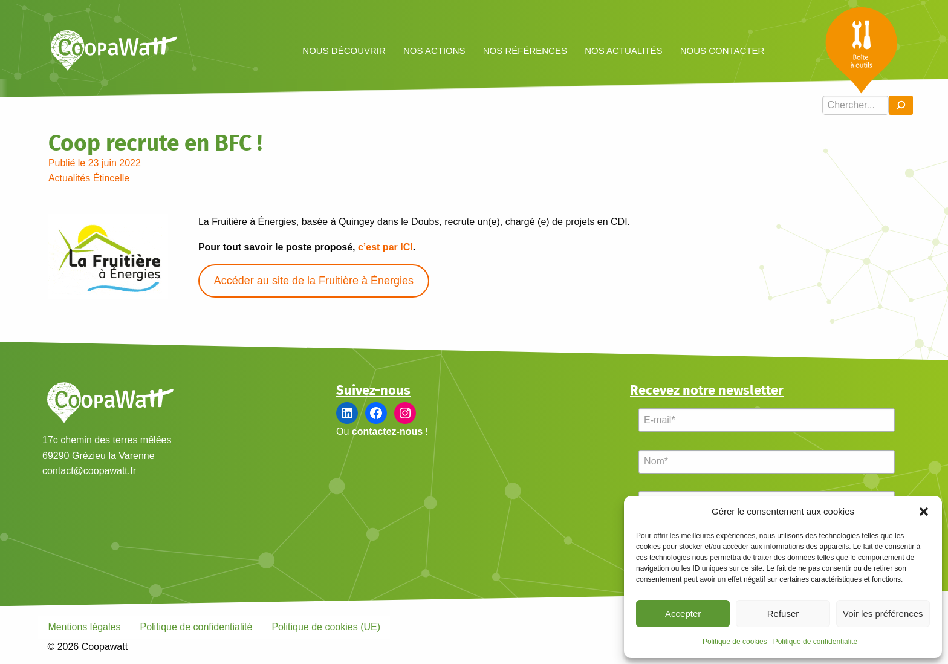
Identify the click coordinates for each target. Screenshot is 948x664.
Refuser (783, 613)
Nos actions (434, 50)
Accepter (683, 613)
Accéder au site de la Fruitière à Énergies (314, 281)
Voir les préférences (883, 613)
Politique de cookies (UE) (325, 627)
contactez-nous (387, 431)
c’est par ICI (385, 247)
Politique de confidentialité (815, 641)
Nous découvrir (344, 50)
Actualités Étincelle (88, 178)
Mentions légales (84, 627)
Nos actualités (623, 50)
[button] (924, 512)
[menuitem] (344, 50)
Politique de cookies (735, 641)
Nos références (525, 50)
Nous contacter (722, 50)
